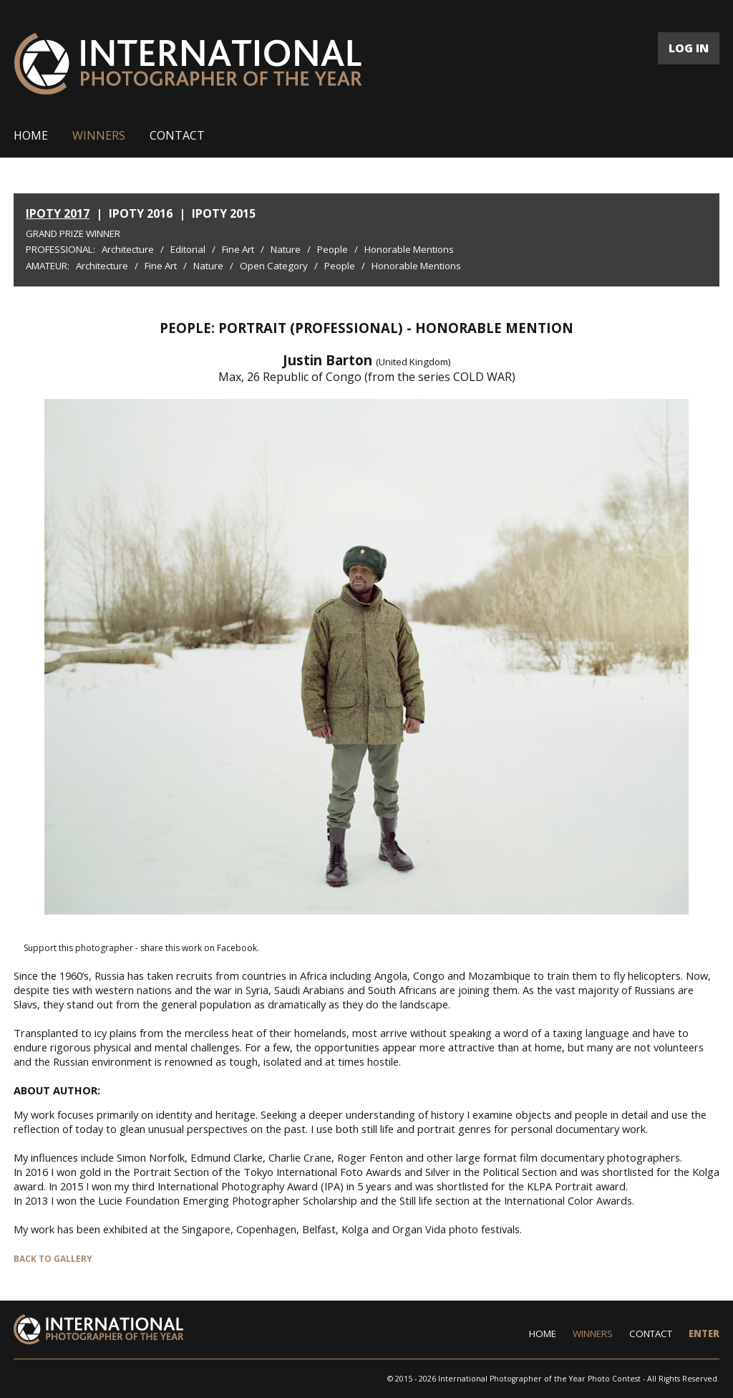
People (332, 249)
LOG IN (689, 48)
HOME (31, 135)
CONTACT (177, 135)
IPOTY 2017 (57, 213)
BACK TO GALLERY (53, 1259)
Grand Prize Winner (73, 233)
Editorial (187, 249)
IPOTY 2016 (141, 213)
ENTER (704, 1333)
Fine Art (238, 249)
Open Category (274, 265)
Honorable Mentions (409, 249)
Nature (286, 249)
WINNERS (98, 135)
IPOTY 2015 (224, 213)
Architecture (128, 249)
